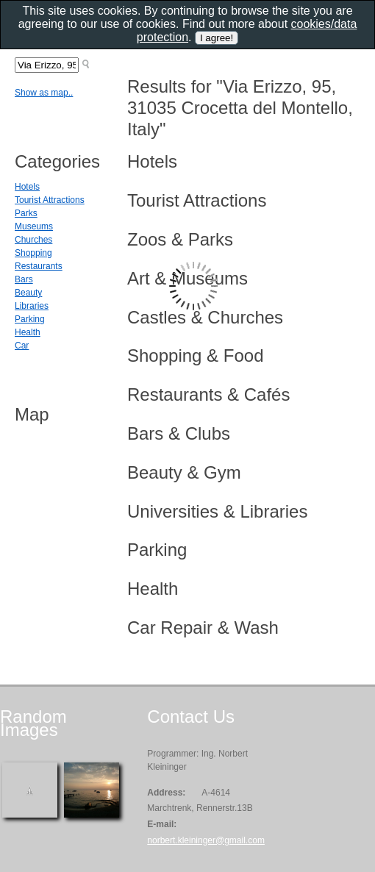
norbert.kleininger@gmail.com (206, 840)
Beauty (28, 292)
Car (22, 345)
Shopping (33, 253)
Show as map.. (44, 92)
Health (27, 332)
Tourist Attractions (50, 200)
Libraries (32, 306)
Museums (34, 226)
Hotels (27, 187)
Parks (26, 213)
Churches (33, 240)
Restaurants (39, 266)
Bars (24, 279)
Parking (30, 319)
